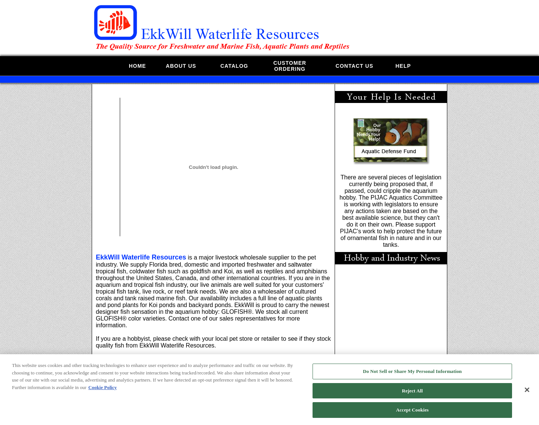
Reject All (412, 394)
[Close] (527, 393)
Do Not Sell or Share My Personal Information (412, 374)
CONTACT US (355, 66)
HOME (137, 66)
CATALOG (234, 66)
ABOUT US (181, 66)
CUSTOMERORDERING (289, 66)
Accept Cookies (412, 413)
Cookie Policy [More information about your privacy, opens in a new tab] (102, 390)
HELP (403, 66)
